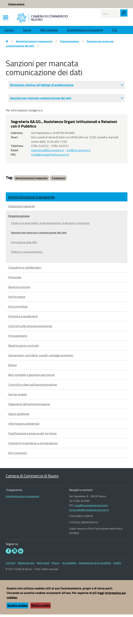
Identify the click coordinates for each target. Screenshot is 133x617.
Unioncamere (16, 4)
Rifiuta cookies (40, 608)
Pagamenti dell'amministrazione (29, 406)
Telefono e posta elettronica (26, 254)
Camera (9, 32)
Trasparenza (58, 180)
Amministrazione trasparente (85, 32)
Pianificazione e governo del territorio (32, 436)
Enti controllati (18, 309)
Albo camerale (49, 32)
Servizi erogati (17, 397)
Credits (117, 565)
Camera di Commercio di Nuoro (32, 478)
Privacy (56, 565)
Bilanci (12, 367)
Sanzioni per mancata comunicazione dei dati (39, 235)
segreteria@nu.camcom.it (47, 152)
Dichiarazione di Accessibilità (95, 565)
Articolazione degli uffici (24, 245)
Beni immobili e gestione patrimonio (31, 377)
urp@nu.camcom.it (78, 152)
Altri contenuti (17, 455)
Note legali (43, 565)
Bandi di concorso (19, 289)
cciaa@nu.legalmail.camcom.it (50, 157)
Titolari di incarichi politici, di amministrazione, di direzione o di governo (50, 225)
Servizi (27, 32)
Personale (14, 279)
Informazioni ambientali (23, 426)
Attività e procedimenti (23, 318)
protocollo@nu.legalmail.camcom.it (89, 512)
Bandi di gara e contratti (23, 348)
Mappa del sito (26, 565)
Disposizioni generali (21, 208)
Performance (16, 299)
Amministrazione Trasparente (31, 180)
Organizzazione (69, 44)
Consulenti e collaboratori (24, 270)
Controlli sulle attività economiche (30, 328)
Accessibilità (69, 565)
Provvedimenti (17, 338)
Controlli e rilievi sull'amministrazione (32, 387)
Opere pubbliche (18, 416)
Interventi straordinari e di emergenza (32, 445)
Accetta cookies (17, 608)
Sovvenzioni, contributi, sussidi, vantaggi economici (40, 358)
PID (114, 32)
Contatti (10, 565)
